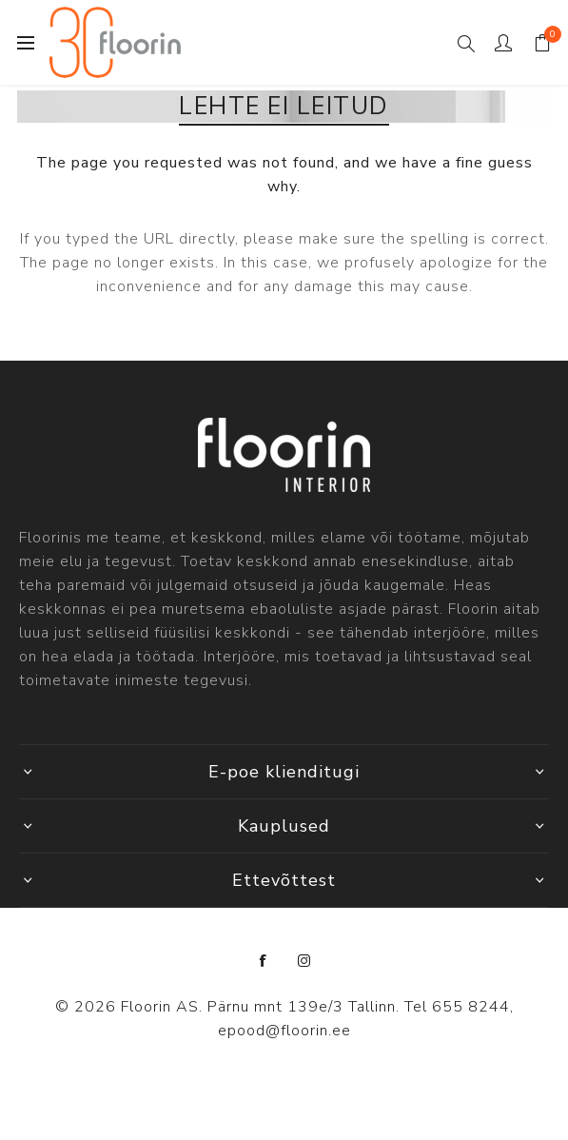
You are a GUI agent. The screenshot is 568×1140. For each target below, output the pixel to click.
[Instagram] (304, 961)
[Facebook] (263, 961)
